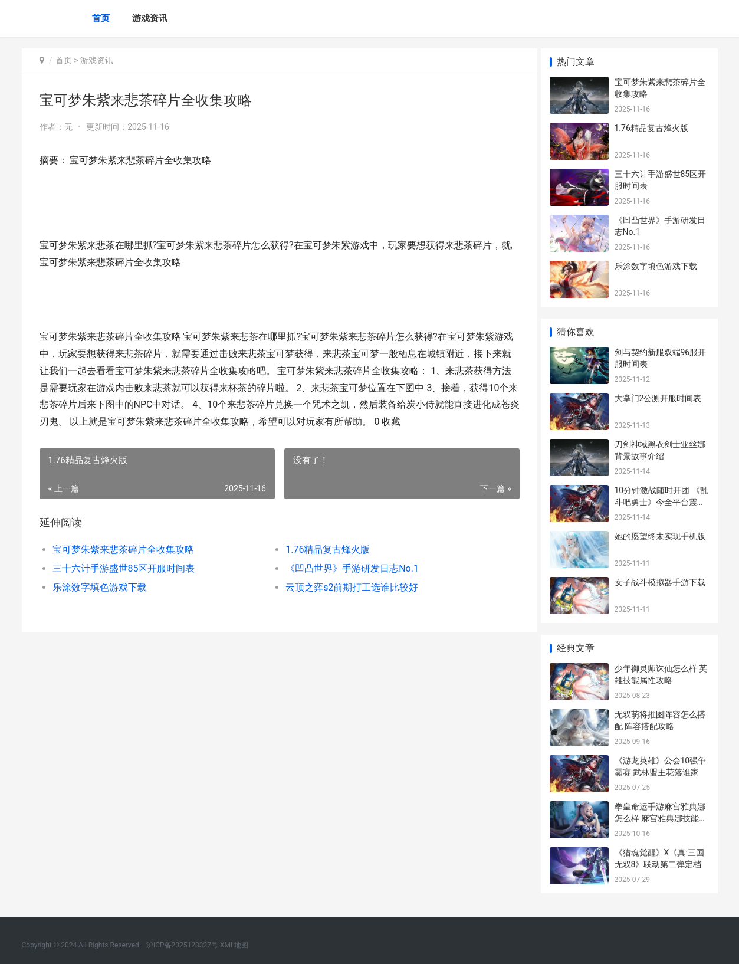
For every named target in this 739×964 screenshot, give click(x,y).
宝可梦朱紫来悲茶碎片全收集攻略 (123, 549)
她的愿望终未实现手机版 (660, 536)
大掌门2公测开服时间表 (658, 398)
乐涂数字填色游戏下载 (99, 587)
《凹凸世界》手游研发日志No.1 (348, 568)
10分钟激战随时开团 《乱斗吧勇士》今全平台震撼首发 (661, 502)
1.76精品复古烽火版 (323, 549)
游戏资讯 (149, 18)
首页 (101, 18)
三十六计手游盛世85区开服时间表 (123, 568)
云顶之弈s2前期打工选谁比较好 (347, 587)
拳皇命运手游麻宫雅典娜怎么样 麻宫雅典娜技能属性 (661, 818)
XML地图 (234, 945)
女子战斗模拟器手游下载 (660, 582)
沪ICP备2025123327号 (182, 945)
